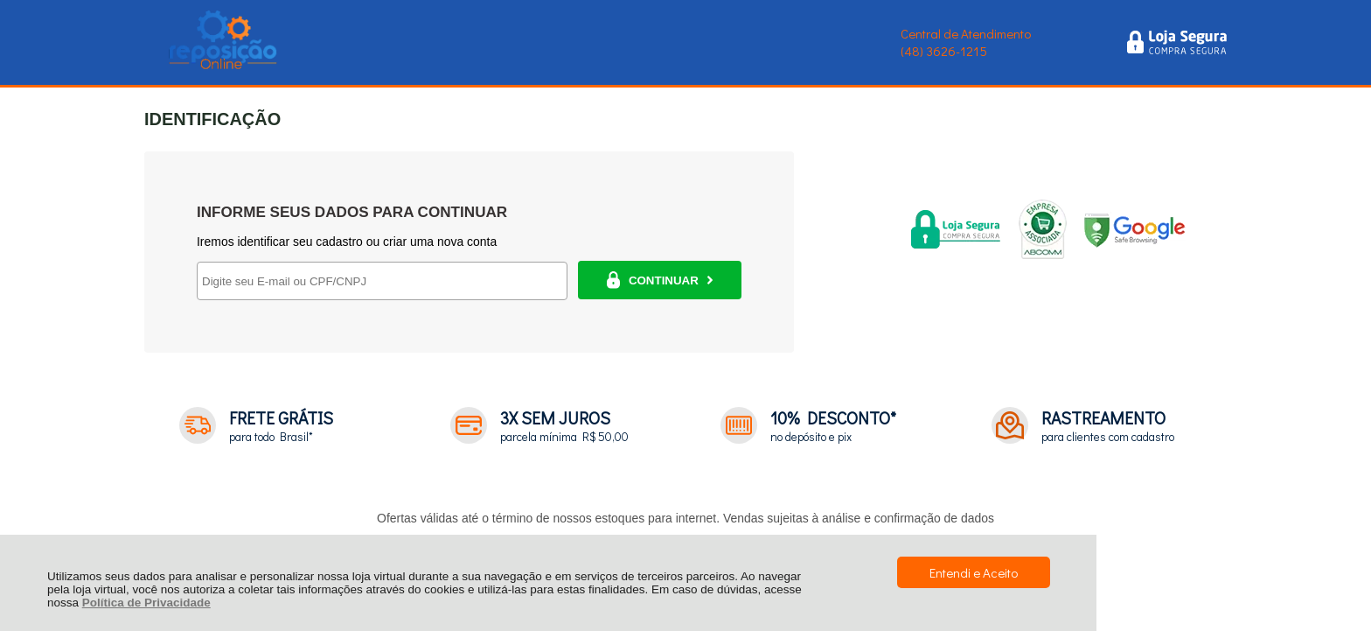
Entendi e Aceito (973, 572)
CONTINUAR (660, 280)
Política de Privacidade (146, 602)
